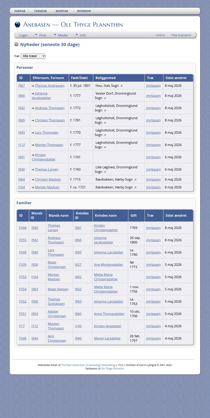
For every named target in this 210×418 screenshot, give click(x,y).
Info (83, 35)
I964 (21, 179)
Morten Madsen (47, 187)
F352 (22, 301)
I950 (78, 252)
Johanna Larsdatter (108, 252)
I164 (21, 187)
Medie (63, 35)
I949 (34, 252)
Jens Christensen (57, 338)
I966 (21, 95)
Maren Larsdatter (107, 338)
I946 (78, 338)
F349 (22, 252)
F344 (22, 227)
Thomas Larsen (46, 169)
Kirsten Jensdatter (107, 326)
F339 (22, 264)
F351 (22, 314)
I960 (78, 314)
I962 (78, 277)
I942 (21, 108)
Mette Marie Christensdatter (106, 276)
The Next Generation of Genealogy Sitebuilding (88, 365)
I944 (34, 338)
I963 (34, 289)
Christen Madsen (48, 179)
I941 (21, 157)
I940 (21, 169)
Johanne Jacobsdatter (41, 95)
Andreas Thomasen (49, 108)
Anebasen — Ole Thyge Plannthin (73, 24)
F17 (22, 326)
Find (42, 35)
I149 (78, 326)
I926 (34, 264)
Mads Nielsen (58, 289)
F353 (22, 277)
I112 (21, 145)
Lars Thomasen (46, 132)
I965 (21, 120)
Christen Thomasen (50, 120)
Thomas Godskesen (56, 301)
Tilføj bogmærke (181, 35)
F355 (22, 240)
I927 (78, 264)
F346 (22, 338)
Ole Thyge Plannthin (112, 368)
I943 (21, 132)
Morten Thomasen (49, 145)
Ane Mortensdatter (108, 264)
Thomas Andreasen (49, 85)
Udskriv (160, 35)
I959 (34, 314)
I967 (21, 85)
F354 (22, 289)
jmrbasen (153, 85)
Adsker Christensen (57, 313)
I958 (34, 301)
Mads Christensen (57, 264)
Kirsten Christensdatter (44, 157)
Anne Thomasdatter (109, 314)
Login (23, 35)
